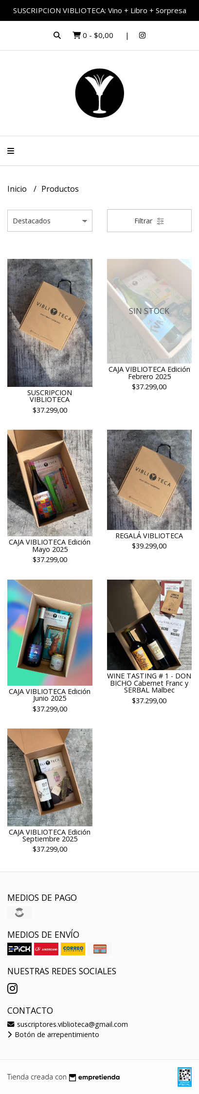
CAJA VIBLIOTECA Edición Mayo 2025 (49, 545)
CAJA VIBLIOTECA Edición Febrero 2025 (149, 373)
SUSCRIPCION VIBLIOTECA (49, 396)
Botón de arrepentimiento (53, 1034)
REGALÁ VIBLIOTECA (149, 535)
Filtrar (149, 220)
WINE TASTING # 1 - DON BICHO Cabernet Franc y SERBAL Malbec (149, 682)
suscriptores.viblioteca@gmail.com (67, 1024)
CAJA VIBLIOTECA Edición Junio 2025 (49, 695)
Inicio (18, 188)
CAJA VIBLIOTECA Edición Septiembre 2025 (49, 835)
